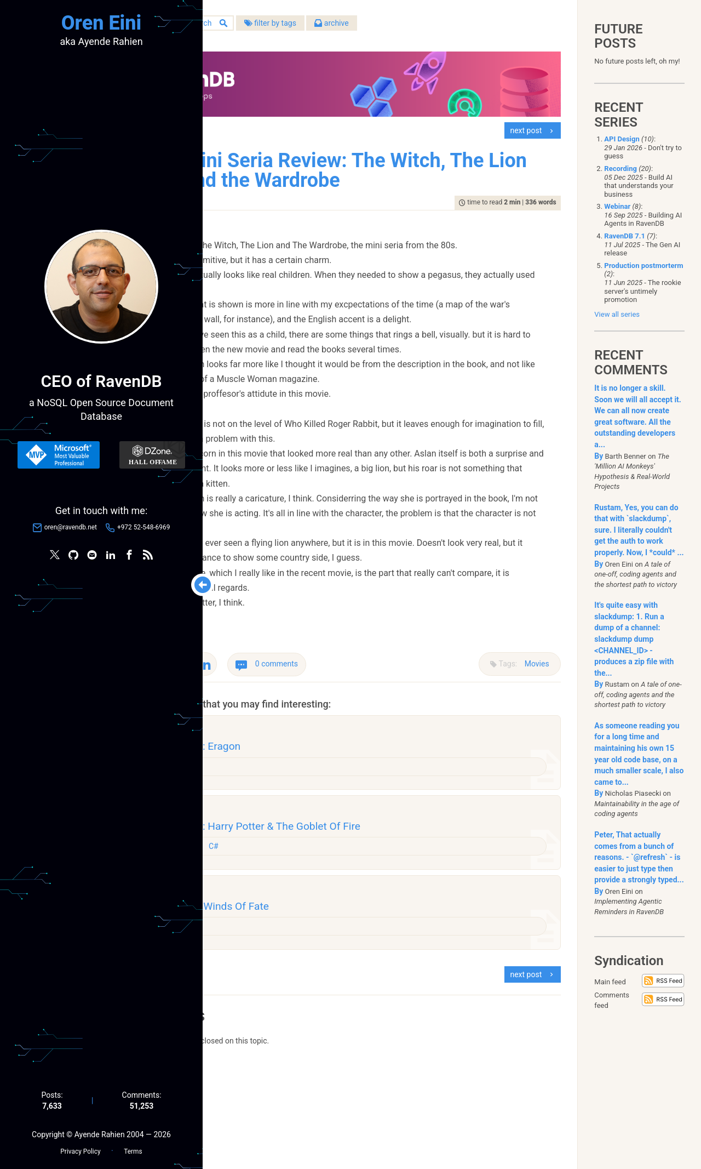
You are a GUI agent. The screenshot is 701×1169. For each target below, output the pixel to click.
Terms (133, 1147)
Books (270, 1021)
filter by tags (370, 26)
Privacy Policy (80, 1147)
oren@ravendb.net (70, 529)
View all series (617, 314)
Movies (531, 741)
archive (432, 26)
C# (316, 935)
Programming (283, 935)
